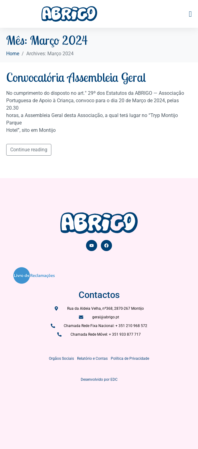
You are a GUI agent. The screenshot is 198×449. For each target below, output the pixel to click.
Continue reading (28, 150)
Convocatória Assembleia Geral (76, 77)
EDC (114, 379)
